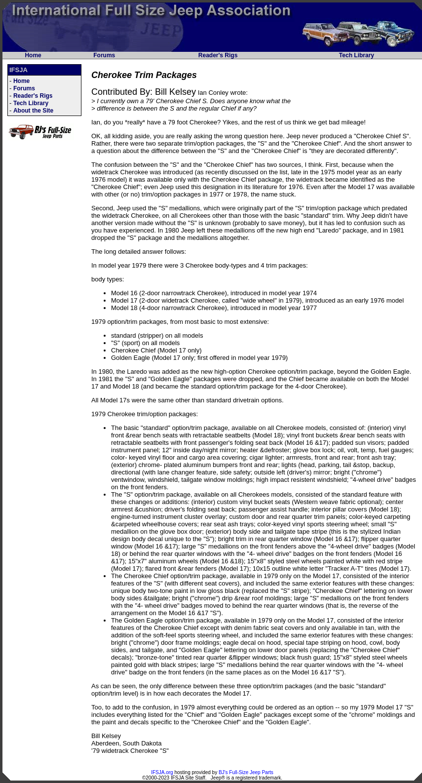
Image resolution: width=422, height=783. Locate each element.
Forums (104, 55)
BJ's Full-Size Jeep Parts (246, 772)
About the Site (33, 110)
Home (33, 55)
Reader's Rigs (218, 55)
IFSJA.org (162, 772)
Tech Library (356, 55)
